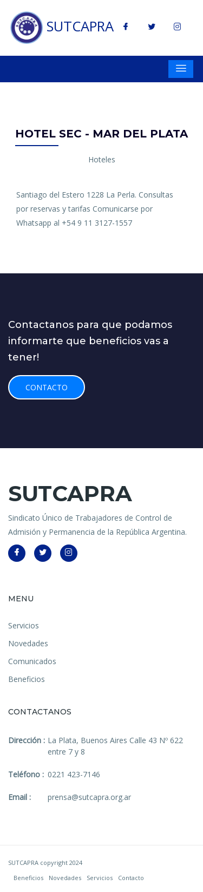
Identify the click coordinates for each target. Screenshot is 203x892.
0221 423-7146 (74, 774)
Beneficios (26, 679)
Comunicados (32, 661)
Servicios (23, 625)
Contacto (46, 387)
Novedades (28, 643)
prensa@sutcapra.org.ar (89, 797)
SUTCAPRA (62, 27)
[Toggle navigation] (180, 69)
